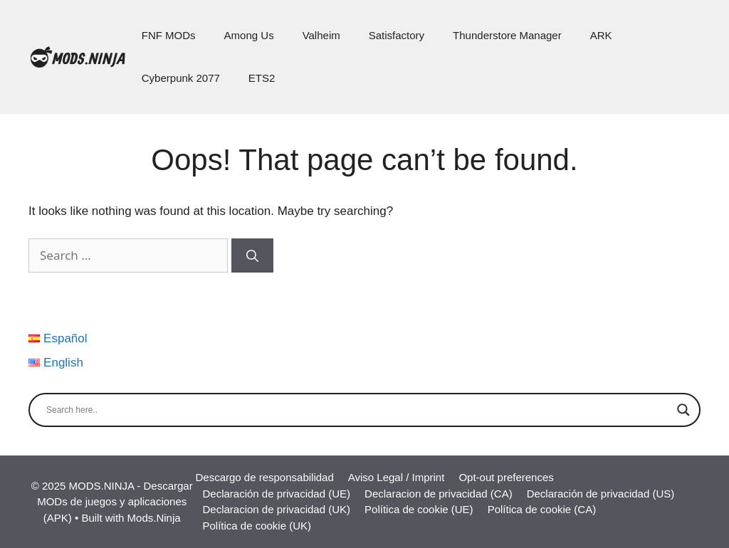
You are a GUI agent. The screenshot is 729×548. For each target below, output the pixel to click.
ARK (601, 35)
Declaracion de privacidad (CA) (438, 494)
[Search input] (358, 410)
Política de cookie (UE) (418, 509)
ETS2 (262, 78)
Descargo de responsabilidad (264, 477)
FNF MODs (169, 35)
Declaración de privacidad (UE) (276, 494)
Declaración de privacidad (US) (601, 494)
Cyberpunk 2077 (181, 78)
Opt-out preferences (505, 477)
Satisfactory (396, 35)
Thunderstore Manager (507, 35)
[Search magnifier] (683, 410)
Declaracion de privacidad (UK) (276, 509)
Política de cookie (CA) (542, 509)
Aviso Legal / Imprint (396, 477)
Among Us (249, 35)
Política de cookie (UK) (256, 526)
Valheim (321, 35)
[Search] (252, 255)
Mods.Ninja (154, 518)
